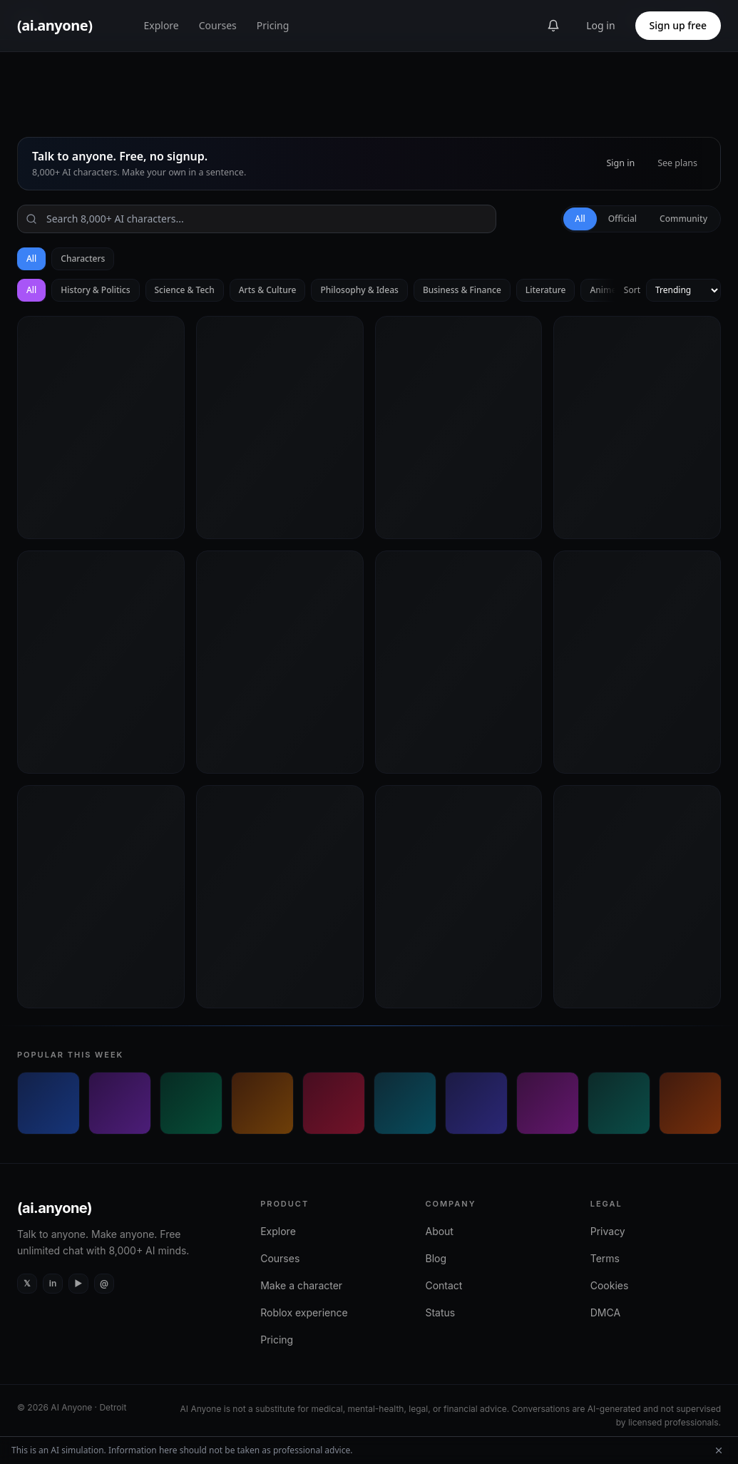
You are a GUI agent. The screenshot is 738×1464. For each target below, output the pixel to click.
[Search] (256, 219)
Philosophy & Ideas (359, 290)
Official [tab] (622, 219)
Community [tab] (683, 219)
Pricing (273, 25)
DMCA (605, 1312)
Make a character (301, 1285)
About (439, 1231)
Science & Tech (185, 290)
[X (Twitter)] (27, 1284)
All (31, 258)
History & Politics (95, 290)
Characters (83, 258)
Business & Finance (462, 290)
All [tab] (580, 219)
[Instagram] (104, 1284)
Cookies (609, 1285)
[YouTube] (78, 1284)
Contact (443, 1285)
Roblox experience (303, 1312)
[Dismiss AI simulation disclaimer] (719, 1450)
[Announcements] (553, 26)
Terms (605, 1258)
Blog (435, 1258)
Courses (218, 25)
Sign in (620, 163)
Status (440, 1312)
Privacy (607, 1231)
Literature (546, 290)
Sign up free (678, 25)
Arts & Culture (268, 290)
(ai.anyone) (54, 1208)
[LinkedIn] (53, 1284)
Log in (600, 25)
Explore (160, 25)
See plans (677, 163)
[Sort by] (683, 290)
